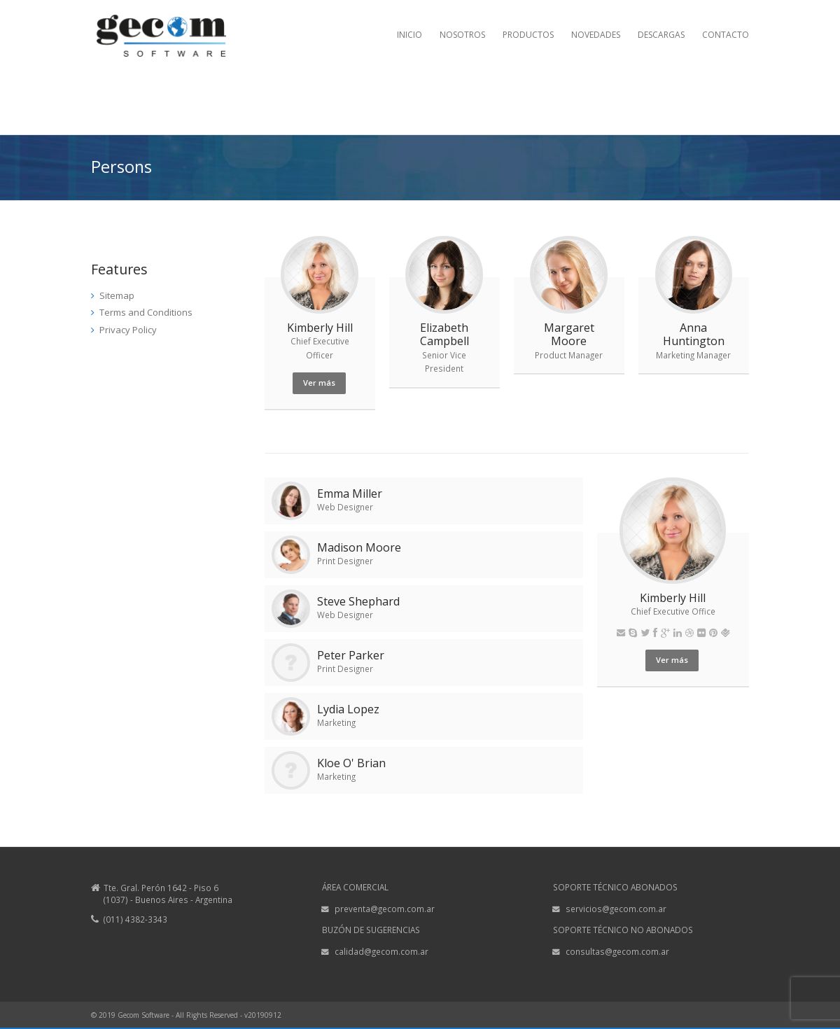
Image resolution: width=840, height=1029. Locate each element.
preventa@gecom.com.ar (385, 908)
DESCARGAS (661, 35)
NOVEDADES (595, 35)
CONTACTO (725, 35)
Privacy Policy (128, 329)
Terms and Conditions (145, 312)
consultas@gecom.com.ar (617, 951)
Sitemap (116, 295)
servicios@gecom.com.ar (616, 908)
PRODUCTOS (528, 35)
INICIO (409, 35)
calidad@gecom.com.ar (381, 951)
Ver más (319, 382)
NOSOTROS (462, 35)
